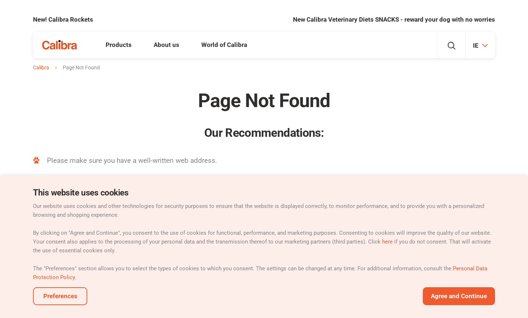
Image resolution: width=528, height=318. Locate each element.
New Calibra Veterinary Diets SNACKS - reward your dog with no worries (394, 19)
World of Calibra (224, 44)
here (387, 241)
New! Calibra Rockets (63, 19)
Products (119, 44)
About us (166, 44)
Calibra (41, 67)
